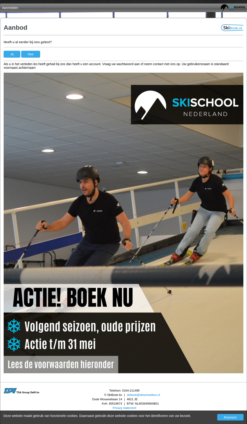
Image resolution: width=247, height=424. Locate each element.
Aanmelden (10, 8)
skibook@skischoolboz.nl (143, 395)
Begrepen (230, 417)
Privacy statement (124, 408)
